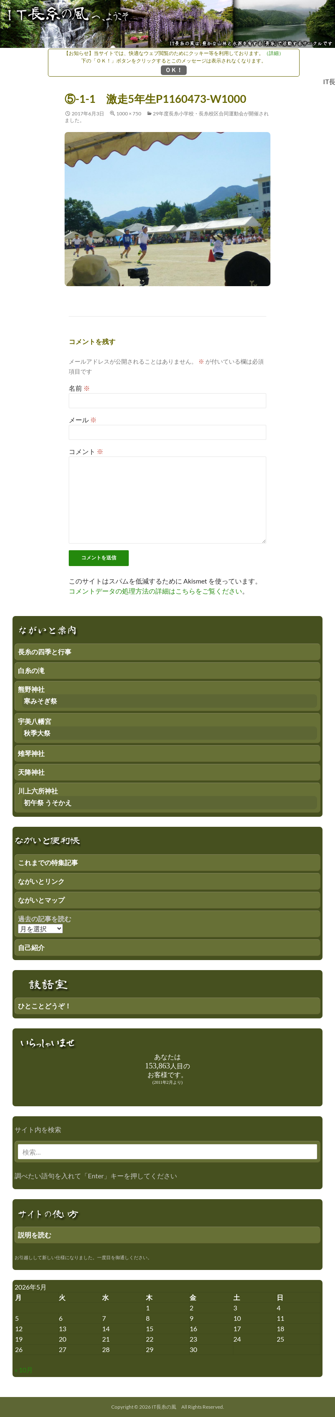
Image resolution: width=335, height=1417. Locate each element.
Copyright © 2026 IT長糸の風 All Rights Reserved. (167, 1407)
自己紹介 (31, 947)
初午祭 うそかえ (48, 802)
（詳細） (274, 53)
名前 (79, 388)
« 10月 (24, 1370)
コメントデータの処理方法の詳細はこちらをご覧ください (155, 591)
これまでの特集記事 (48, 862)
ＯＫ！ (173, 69)
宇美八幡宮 (34, 721)
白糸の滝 (31, 670)
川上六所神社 (38, 791)
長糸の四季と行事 (44, 652)
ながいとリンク (41, 881)
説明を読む (34, 1235)
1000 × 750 (128, 113)
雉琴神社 (31, 753)
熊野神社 (31, 689)
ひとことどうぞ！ (44, 1006)
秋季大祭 (37, 733)
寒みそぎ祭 (40, 701)
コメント (86, 451)
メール (83, 420)
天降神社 (31, 772)
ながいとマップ (41, 900)
